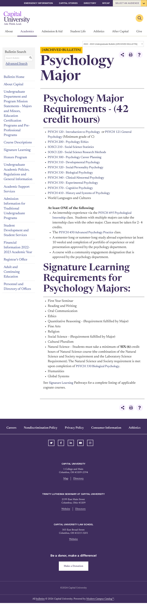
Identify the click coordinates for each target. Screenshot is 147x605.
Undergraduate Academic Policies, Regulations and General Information (18, 172)
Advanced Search (17, 63)
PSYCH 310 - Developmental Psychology (77, 162)
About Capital (13, 84)
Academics (27, 31)
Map (65, 478)
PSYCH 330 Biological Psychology (100, 366)
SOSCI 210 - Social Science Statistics (73, 147)
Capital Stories (68, 3)
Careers (11, 427)
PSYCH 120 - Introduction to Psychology (76, 132)
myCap (106, 3)
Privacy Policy (74, 427)
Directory (90, 3)
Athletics (98, 31)
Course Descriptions (18, 142)
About (9, 31)
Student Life (78, 31)
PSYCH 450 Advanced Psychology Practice (89, 232)
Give (139, 31)
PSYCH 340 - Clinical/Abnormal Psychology (79, 177)
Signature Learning (17, 150)
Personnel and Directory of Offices (17, 287)
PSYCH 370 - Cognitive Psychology (73, 188)
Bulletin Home (14, 77)
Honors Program (15, 157)
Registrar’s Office (15, 259)
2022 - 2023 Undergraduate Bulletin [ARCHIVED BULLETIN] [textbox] (110, 44)
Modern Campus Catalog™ (100, 601)
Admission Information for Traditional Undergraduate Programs (14, 208)
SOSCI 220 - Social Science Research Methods (80, 152)
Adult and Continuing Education (12, 272)
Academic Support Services (16, 189)
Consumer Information (106, 427)
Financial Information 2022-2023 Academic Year (18, 247)
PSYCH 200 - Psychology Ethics (70, 142)
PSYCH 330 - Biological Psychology (73, 172)
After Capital (120, 31)
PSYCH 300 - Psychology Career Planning (77, 157)
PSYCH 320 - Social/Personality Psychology (78, 167)
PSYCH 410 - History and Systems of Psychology (82, 193)
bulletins (40, 601)
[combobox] (113, 44)
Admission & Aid (52, 31)
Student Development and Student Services (16, 230)
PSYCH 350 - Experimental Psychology (75, 183)
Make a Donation (73, 567)
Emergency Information (38, 3)
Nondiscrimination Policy (40, 427)
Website (65, 509)
